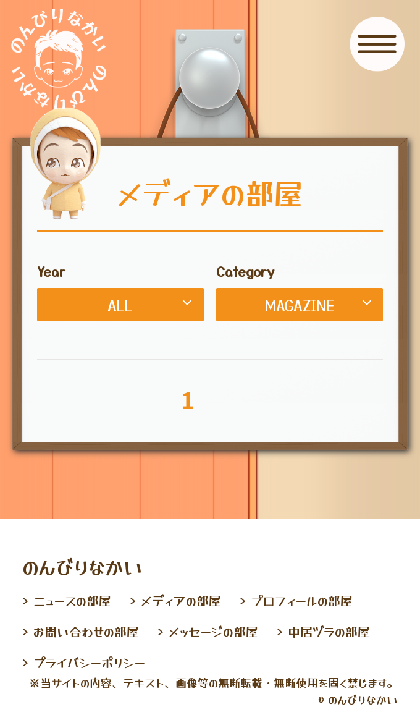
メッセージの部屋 (213, 631)
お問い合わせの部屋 (86, 631)
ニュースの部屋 (72, 600)
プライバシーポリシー (89, 662)
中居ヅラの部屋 (329, 631)
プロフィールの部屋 (302, 600)
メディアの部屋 (181, 600)
